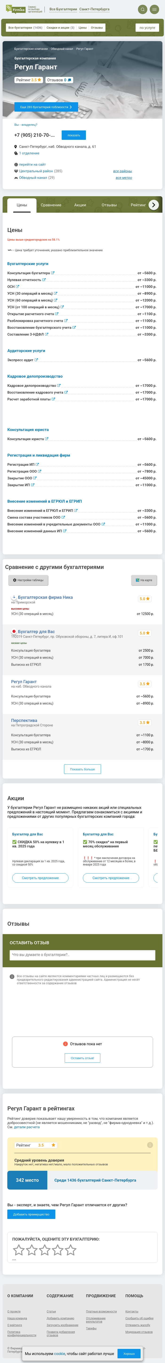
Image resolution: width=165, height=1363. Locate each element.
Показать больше (82, 769)
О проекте (13, 1311)
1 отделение (29, 153)
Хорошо (129, 1353)
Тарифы (91, 1328)
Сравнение (51, 205)
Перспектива (24, 720)
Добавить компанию (60, 1318)
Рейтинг (138, 205)
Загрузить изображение (62, 1325)
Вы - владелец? (25, 124)
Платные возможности (101, 1311)
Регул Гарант (24, 681)
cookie (59, 1353)
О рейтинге (14, 1325)
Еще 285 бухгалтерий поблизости (46, 107)
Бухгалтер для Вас (36, 631)
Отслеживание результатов (96, 1320)
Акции (80, 205)
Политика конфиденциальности (21, 1333)
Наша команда (17, 1318)
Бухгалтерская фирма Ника (45, 597)
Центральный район (36, 171)
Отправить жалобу (137, 1325)
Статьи (51, 1311)
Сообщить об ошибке (139, 1318)
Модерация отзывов (139, 1332)
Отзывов (56, 80)
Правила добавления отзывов (61, 1333)
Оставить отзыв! (82, 1058)
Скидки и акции (60, 27)
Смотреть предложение (40, 878)
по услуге (147, 28)
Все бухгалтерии (25, 27)
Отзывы (97, 27)
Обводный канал (33, 178)
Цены (83, 27)
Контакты (131, 1311)
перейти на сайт (32, 164)
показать (74, 135)
